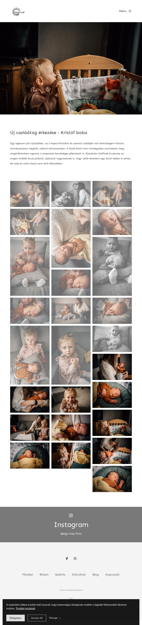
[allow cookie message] (15, 618)
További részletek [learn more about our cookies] (25, 608)
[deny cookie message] (37, 618)
